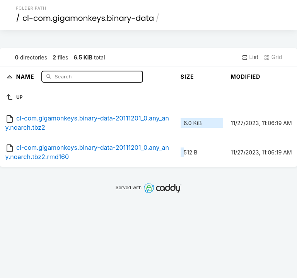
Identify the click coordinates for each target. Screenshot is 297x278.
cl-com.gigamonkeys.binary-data (88, 18)
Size (187, 76)
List (250, 57)
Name (26, 76)
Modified (246, 76)
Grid (273, 57)
